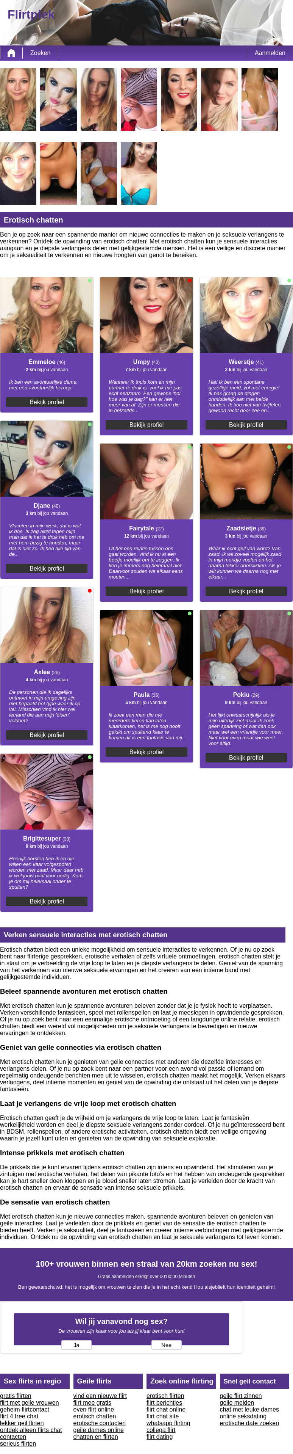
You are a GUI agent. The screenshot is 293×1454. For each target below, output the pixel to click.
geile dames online (98, 1430)
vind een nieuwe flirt (100, 1396)
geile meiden (237, 1402)
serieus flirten (18, 1443)
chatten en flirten (95, 1437)
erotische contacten (99, 1423)
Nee (166, 1345)
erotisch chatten (94, 1416)
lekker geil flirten (22, 1423)
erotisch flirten (165, 1396)
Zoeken (40, 53)
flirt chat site (162, 1416)
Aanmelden (270, 53)
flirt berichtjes (164, 1402)
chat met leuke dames (249, 1409)
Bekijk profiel (47, 402)
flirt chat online (165, 1409)
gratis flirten (15, 1396)
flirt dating (159, 1437)
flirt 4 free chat (19, 1416)
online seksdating (243, 1416)
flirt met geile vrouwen (29, 1402)
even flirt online (93, 1409)
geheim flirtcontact (24, 1409)
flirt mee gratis (92, 1402)
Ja (76, 1345)
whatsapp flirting (168, 1423)
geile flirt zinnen (241, 1396)
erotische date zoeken (249, 1423)
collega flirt (160, 1430)
